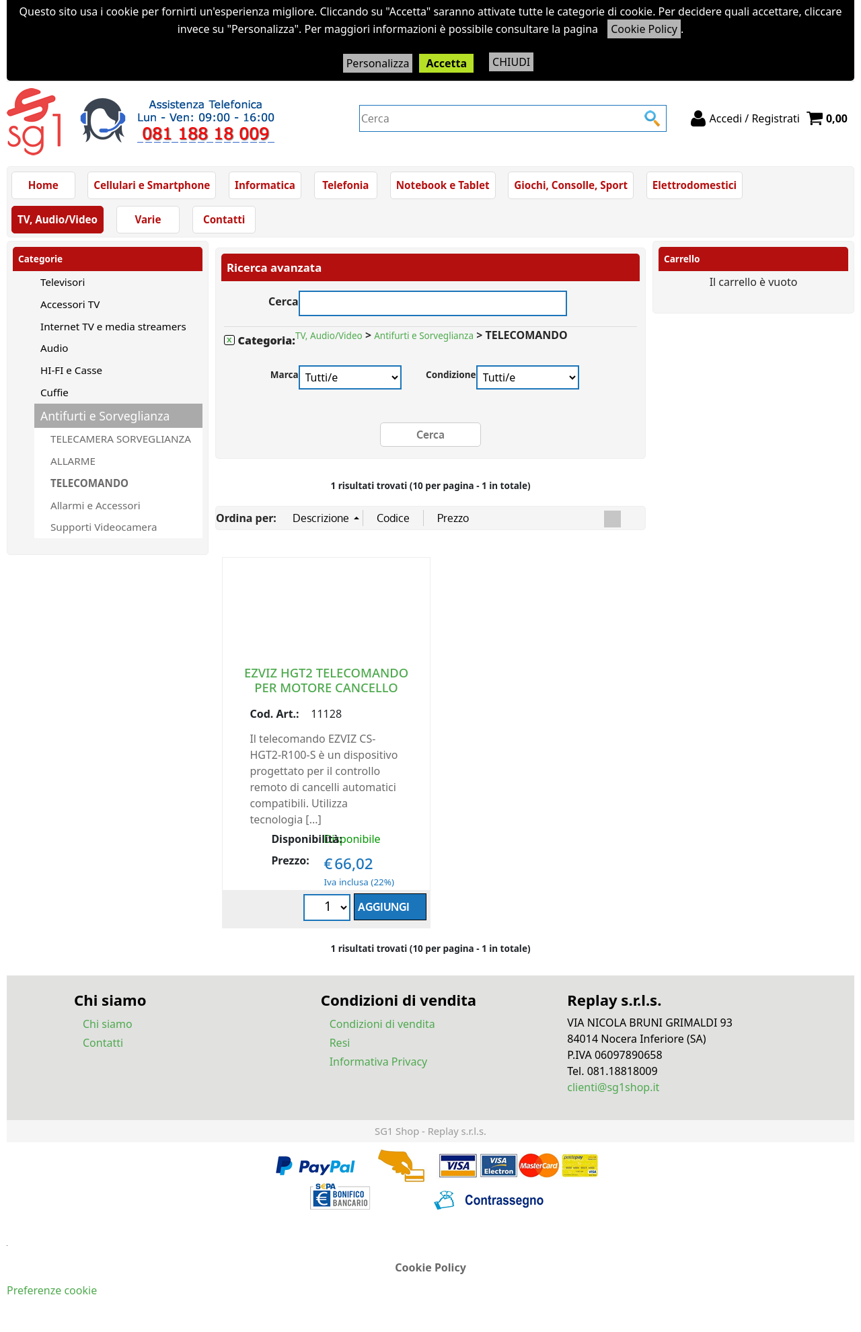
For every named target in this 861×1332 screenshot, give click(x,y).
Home (43, 185)
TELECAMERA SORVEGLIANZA (120, 438)
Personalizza (378, 63)
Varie (148, 219)
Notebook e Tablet (443, 185)
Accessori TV (70, 304)
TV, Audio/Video (57, 219)
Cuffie (54, 392)
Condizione (451, 374)
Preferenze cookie (52, 1290)
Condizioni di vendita (382, 1023)
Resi (340, 1042)
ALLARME (73, 461)
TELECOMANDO (89, 483)
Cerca (283, 299)
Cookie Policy (644, 29)
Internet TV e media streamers (113, 326)
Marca (284, 374)
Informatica (265, 185)
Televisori (62, 282)
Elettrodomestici (694, 185)
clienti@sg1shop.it (613, 1087)
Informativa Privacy (379, 1061)
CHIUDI (511, 61)
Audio (54, 348)
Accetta (446, 63)
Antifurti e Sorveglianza (105, 416)
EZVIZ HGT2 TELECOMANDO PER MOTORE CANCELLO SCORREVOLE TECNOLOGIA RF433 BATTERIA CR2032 (326, 694)
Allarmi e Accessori (95, 505)
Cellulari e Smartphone (151, 185)
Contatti (224, 219)
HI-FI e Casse (71, 370)
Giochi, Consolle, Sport (571, 185)
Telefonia (345, 185)
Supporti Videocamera (103, 526)
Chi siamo (108, 1023)
